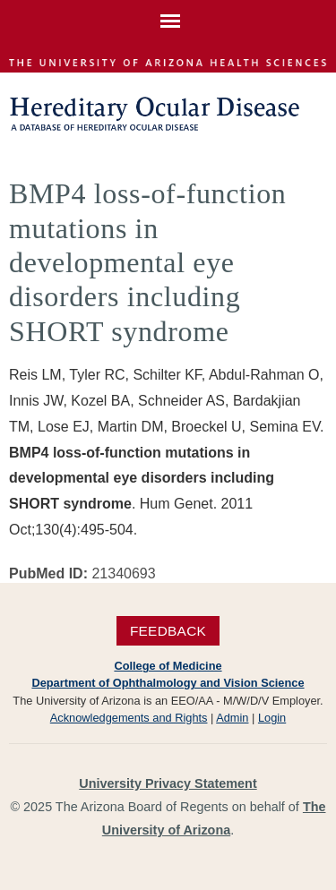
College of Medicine (167, 665)
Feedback (168, 630)
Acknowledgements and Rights (129, 717)
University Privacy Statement (167, 783)
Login (272, 717)
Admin (232, 717)
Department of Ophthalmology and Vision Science (167, 682)
